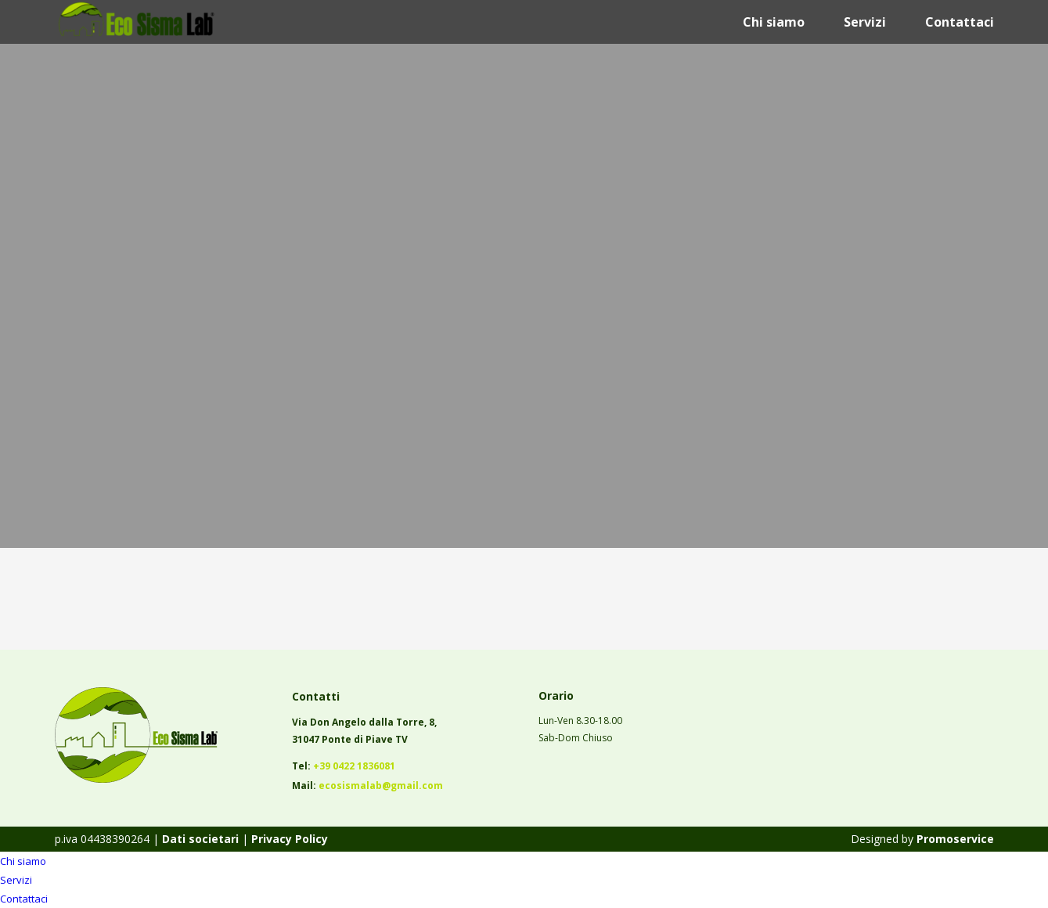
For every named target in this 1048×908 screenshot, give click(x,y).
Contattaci (959, 22)
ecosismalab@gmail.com (381, 785)
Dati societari (199, 838)
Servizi (865, 22)
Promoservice (955, 838)
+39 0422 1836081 (354, 766)
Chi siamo (774, 22)
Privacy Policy (289, 838)
